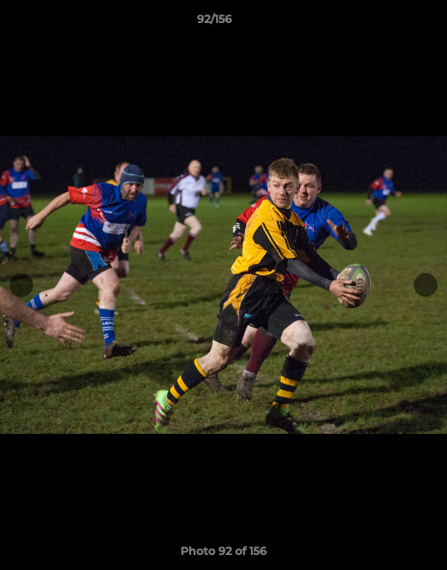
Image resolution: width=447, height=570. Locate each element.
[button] (390, 23)
